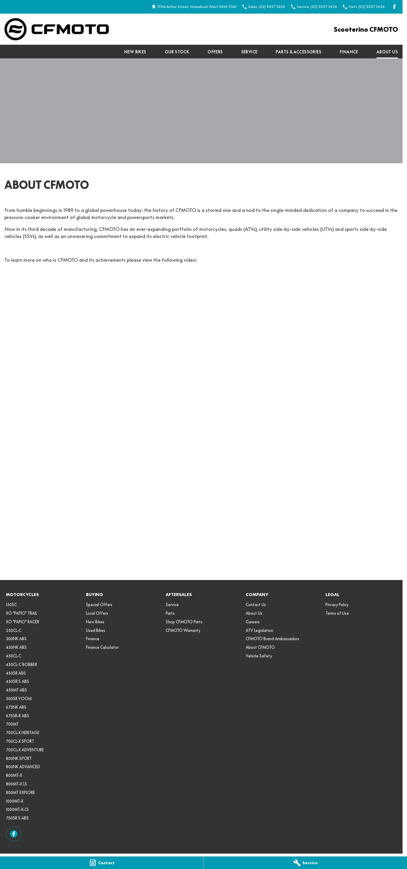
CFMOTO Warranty (183, 630)
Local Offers (97, 613)
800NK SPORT (19, 758)
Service (249, 51)
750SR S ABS (17, 818)
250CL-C (13, 630)
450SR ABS (16, 673)
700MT (12, 724)
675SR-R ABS (17, 715)
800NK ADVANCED (23, 766)
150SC (11, 604)
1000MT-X (14, 801)
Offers (215, 51)
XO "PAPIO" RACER (22, 621)
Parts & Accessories (298, 51)
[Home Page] (56, 29)
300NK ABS (16, 638)
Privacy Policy (337, 604)
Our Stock (177, 51)
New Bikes (135, 51)
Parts (170, 613)
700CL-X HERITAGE (22, 732)
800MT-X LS (16, 784)
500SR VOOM (19, 698)
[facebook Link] (394, 6)
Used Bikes (95, 630)
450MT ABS (16, 690)
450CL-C (13, 656)
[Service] (305, 863)
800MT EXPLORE (20, 792)
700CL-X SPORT (20, 741)
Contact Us (256, 604)
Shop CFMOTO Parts (184, 621)
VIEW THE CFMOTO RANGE (39, 248)
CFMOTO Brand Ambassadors (272, 638)
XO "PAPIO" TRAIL (21, 613)
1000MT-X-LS (17, 809)
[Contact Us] (194, 6)
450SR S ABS (17, 681)
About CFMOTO (260, 647)
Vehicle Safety (259, 656)
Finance (349, 51)
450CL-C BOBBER (21, 664)
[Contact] (101, 863)
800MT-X (14, 775)
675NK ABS (16, 707)
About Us (387, 51)
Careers (253, 621)
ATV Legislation (259, 630)
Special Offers (99, 604)
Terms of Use (337, 613)
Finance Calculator (102, 647)
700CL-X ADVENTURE (25, 749)
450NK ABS (16, 647)
